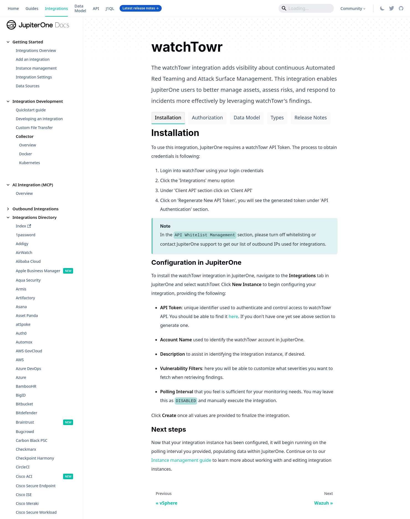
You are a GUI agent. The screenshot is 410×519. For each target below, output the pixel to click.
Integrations (56, 8)
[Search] (306, 8)
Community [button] (351, 8)
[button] (41, 42)
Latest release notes (140, 8)
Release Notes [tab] (311, 117)
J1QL (110, 8)
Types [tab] (277, 117)
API (96, 8)
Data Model (80, 8)
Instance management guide (181, 460)
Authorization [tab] (207, 117)
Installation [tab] (168, 117)
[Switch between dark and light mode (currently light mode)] (382, 8)
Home (13, 8)
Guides (31, 8)
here (233, 316)
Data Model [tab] (247, 117)
